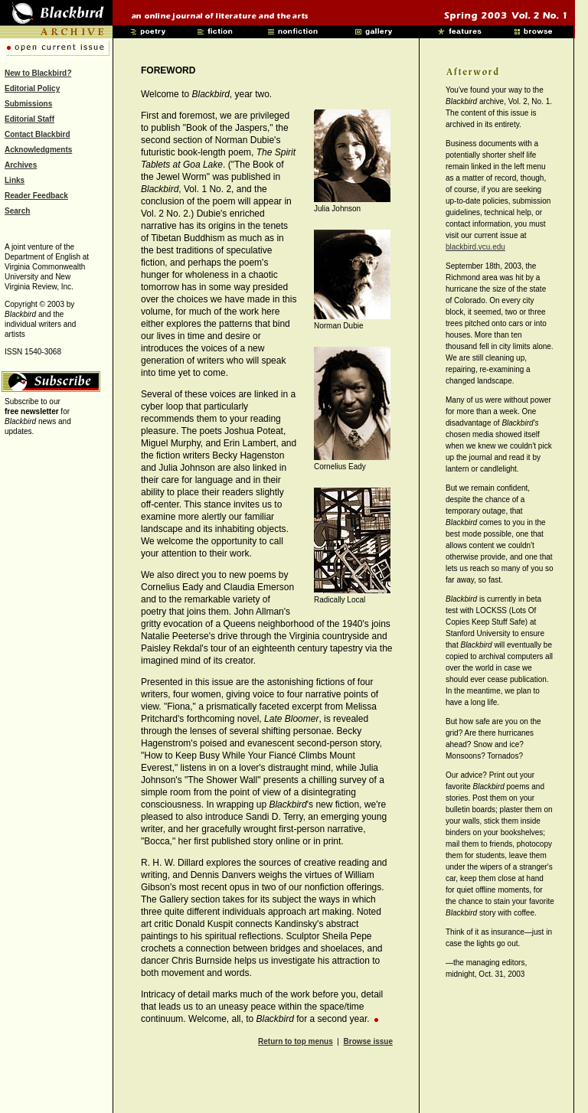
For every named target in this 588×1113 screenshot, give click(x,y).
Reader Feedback (36, 195)
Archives (21, 165)
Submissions (28, 104)
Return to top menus (295, 1041)
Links (14, 180)
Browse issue (368, 1041)
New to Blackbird (38, 73)
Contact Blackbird (37, 134)
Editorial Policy (32, 88)
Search (17, 211)
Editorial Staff (29, 119)
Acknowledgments (38, 149)
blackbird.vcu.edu (475, 247)
